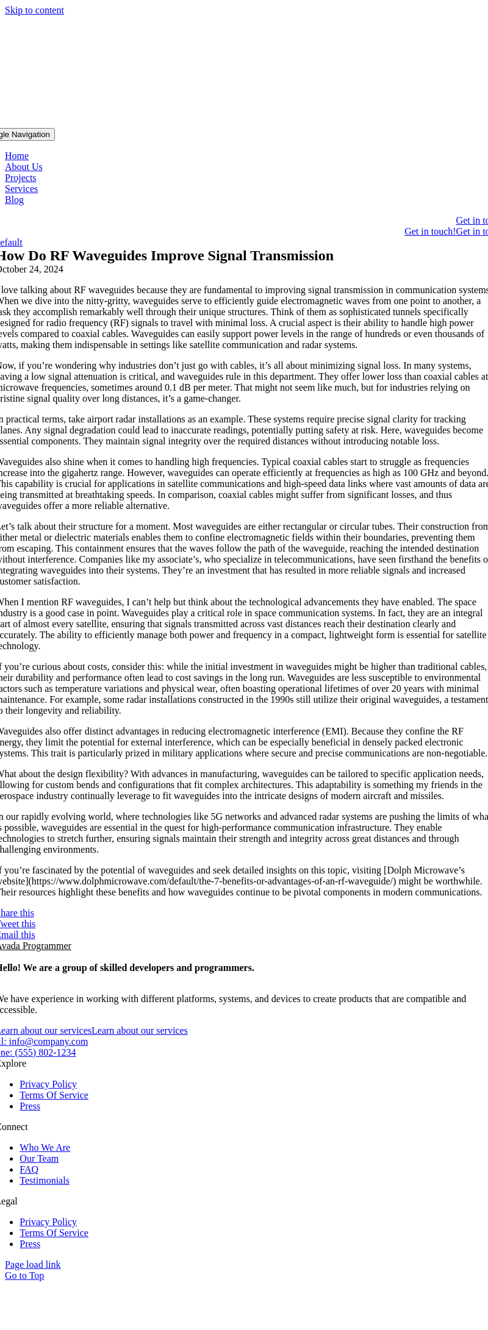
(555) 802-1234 (45, 1052)
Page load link (33, 1264)
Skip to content (34, 10)
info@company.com (48, 1041)
